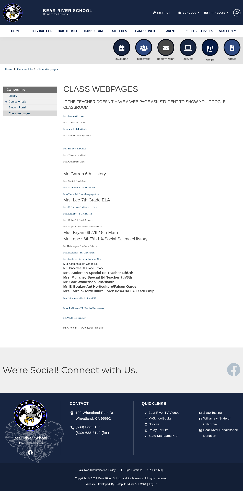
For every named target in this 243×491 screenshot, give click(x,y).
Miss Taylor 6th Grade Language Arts (81, 194)
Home (15, 31)
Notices (153, 424)
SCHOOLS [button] (190, 12)
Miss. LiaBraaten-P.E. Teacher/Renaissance (83, 308)
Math (92, 252)
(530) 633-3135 (88, 427)
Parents (171, 31)
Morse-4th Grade (76, 116)
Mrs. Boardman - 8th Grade (76, 252)
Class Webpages (47, 69)
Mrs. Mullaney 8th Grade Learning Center (83, 259)
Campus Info (145, 31)
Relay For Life (158, 430)
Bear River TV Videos (163, 412)
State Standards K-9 (162, 435)
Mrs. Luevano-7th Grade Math (77, 213)
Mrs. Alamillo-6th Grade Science (79, 187)
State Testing (212, 412)
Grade (84, 129)
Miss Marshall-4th (72, 129)
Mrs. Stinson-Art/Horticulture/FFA (79, 298)
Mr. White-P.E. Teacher (74, 318)
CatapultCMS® (124, 484)
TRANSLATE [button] (217, 12)
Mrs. (65, 116)
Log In (153, 484)
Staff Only (227, 31)
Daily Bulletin (41, 31)
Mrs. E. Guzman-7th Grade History (80, 207)
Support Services (199, 31)
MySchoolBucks (159, 418)
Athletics (119, 31)
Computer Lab (17, 101)
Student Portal (17, 107)
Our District (67, 31)
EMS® (142, 484)
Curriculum (93, 31)
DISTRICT (163, 12)
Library (13, 95)
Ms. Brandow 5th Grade (74, 148)
